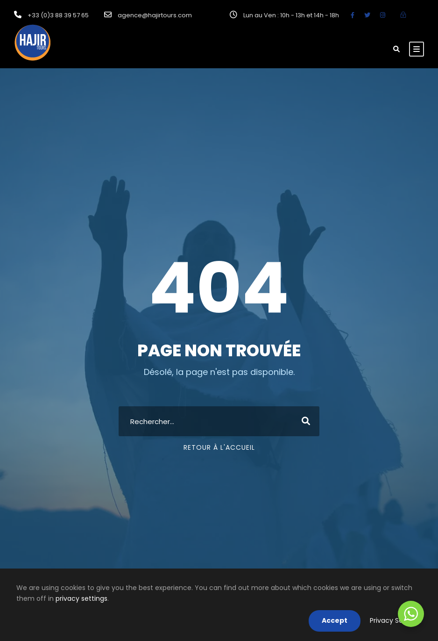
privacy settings (81, 598)
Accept (334, 620)
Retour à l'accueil (219, 447)
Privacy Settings (396, 620)
